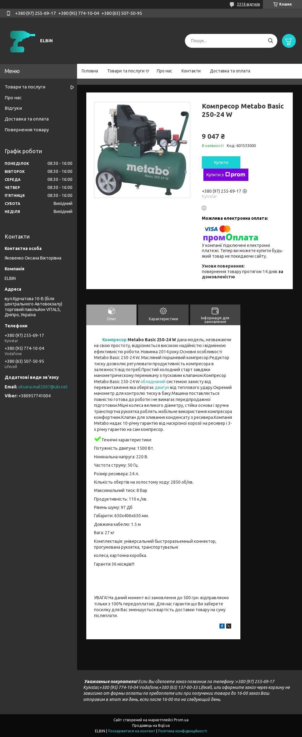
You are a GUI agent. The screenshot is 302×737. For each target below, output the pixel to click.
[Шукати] (270, 41)
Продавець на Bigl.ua (151, 725)
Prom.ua (181, 720)
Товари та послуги (126, 70)
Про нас (164, 70)
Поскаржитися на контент (131, 731)
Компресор (114, 339)
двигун (162, 387)
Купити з (225, 175)
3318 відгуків (248, 4)
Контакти (191, 70)
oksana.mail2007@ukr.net (42, 386)
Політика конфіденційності (182, 731)
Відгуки (13, 108)
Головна (90, 70)
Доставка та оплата (230, 70)
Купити (221, 162)
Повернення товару (27, 129)
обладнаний (153, 381)
